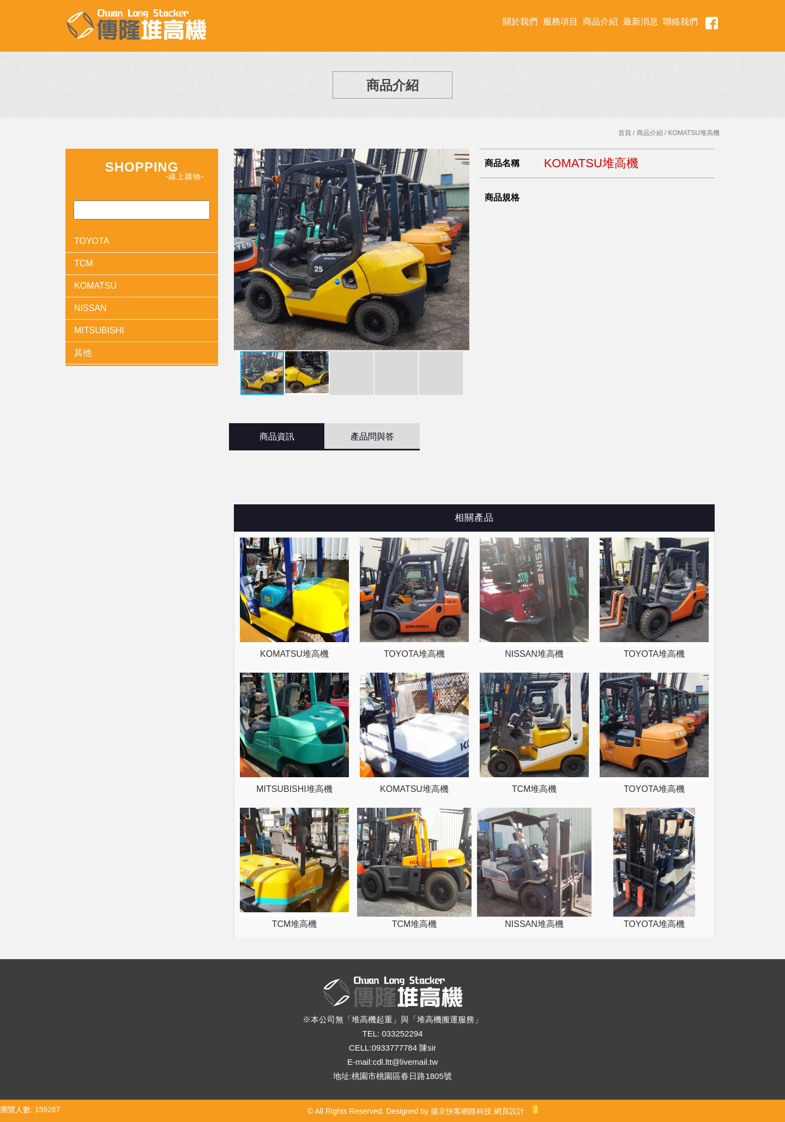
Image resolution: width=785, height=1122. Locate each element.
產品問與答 (372, 436)
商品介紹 (600, 21)
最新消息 (640, 21)
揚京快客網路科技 (461, 1111)
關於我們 (520, 21)
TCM (83, 263)
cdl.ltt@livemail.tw (405, 1061)
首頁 (624, 133)
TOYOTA (91, 241)
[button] (459, 249)
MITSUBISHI (99, 330)
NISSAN (90, 308)
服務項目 (560, 21)
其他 (83, 352)
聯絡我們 (680, 21)
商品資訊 (276, 436)
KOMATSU (95, 285)
